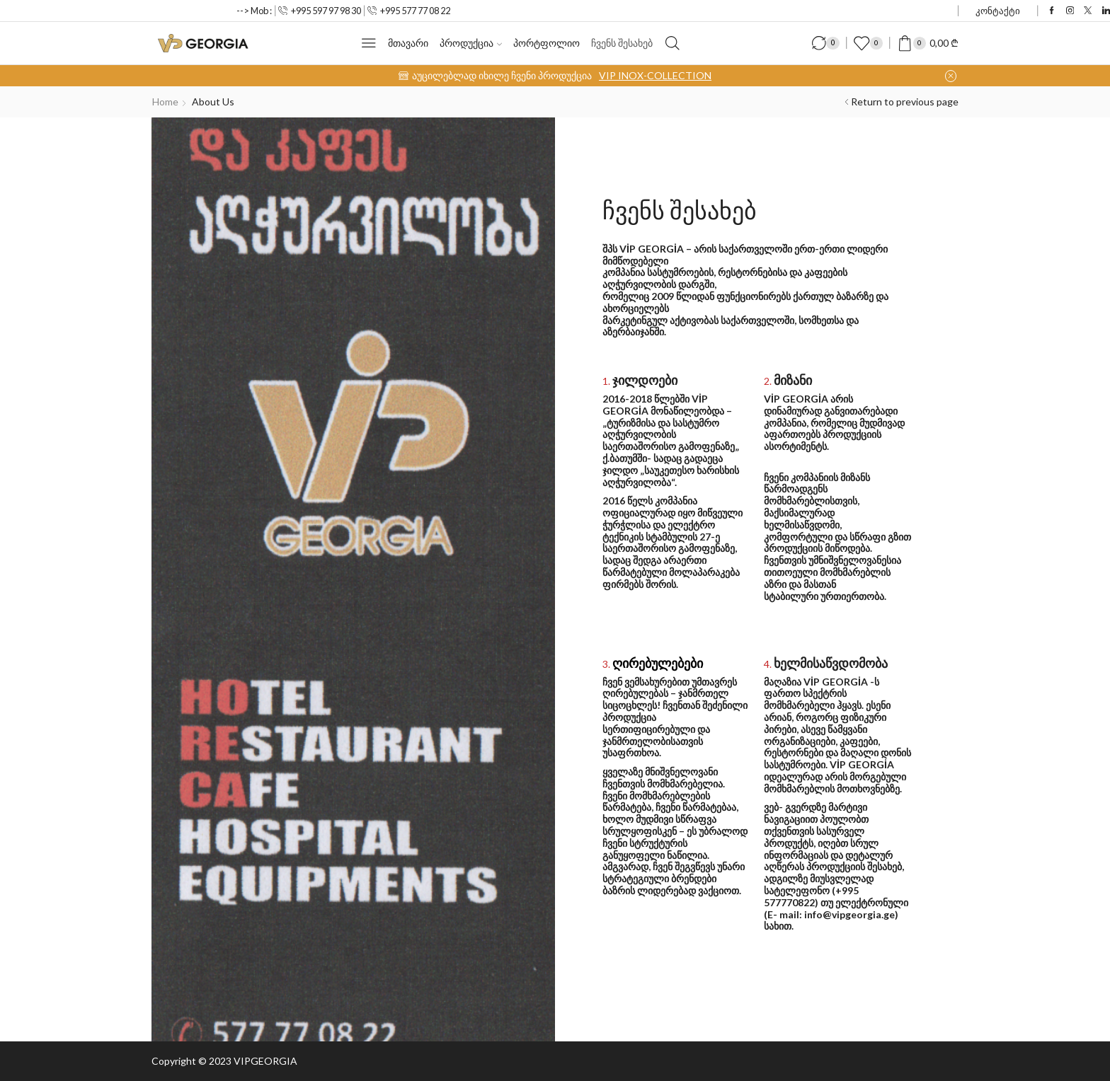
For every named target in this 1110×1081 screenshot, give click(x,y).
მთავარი (408, 43)
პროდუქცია (471, 43)
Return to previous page (905, 102)
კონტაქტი (997, 10)
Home (165, 102)
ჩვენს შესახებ (622, 43)
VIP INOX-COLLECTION (655, 75)
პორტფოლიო (546, 43)
